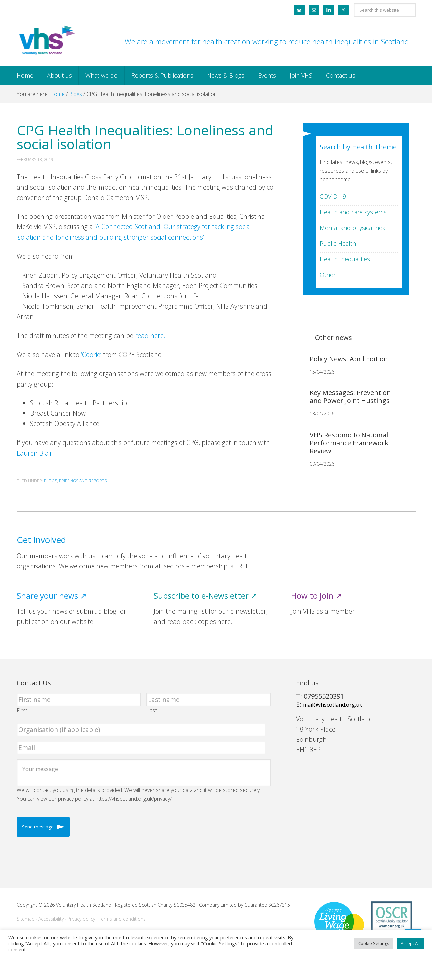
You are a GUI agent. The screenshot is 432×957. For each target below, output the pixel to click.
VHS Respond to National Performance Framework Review (349, 442)
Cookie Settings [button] (373, 943)
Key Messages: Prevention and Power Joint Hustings (350, 396)
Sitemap (26, 919)
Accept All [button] (410, 943)
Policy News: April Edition (349, 358)
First (22, 710)
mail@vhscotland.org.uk (332, 704)
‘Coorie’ (92, 354)
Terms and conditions (122, 919)
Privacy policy (81, 919)
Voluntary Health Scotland (46, 41)
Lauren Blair (34, 453)
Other (328, 275)
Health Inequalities (345, 259)
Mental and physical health (356, 228)
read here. (150, 335)
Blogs (50, 481)
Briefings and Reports (83, 481)
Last (152, 710)
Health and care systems (353, 212)
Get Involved (41, 540)
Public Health (338, 243)
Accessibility (51, 919)
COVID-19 (333, 196)
